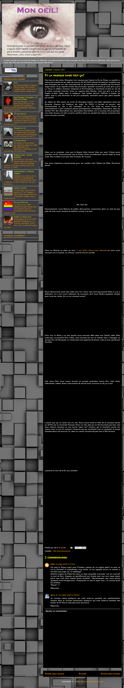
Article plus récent (54, 674)
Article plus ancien (110, 674)
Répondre (55, 588)
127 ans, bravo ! (20, 114)
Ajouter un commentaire (56, 611)
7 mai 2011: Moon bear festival (91, 250)
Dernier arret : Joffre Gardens (23, 156)
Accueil (82, 674)
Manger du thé (20, 128)
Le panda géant (20, 140)
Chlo (53, 564)
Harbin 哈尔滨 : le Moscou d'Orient (24, 172)
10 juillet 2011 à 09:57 (69, 595)
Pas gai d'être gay (21, 202)
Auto (16, 83)
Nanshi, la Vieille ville (22, 217)
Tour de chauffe (20, 188)
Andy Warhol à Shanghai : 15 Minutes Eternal (25, 98)
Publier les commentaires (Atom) (89, 681)
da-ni (53, 595)
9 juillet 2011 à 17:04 (65, 564)
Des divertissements (61, 551)
